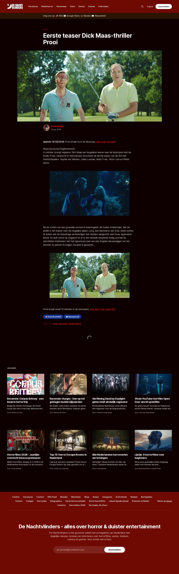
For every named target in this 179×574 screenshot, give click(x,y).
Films (72, 6)
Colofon (15, 497)
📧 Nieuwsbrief (72, 317)
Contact (40, 497)
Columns (61, 505)
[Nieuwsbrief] (99, 15)
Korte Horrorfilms (97, 501)
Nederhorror (47, 6)
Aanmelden (163, 6)
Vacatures (33, 6)
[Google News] (71, 15)
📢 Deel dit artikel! (53, 317)
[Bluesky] (86, 15)
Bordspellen (146, 497)
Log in (150, 6)
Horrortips (41, 501)
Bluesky (64, 497)
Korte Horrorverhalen (75, 501)
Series (82, 6)
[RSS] (59, 15)
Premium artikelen (140, 501)
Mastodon (76, 497)
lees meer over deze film (102, 309)
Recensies (61, 6)
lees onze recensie (105, 142)
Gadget (29, 501)
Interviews (103, 6)
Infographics (56, 501)
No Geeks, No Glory (98, 505)
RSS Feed (52, 497)
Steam (96, 497)
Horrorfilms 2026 (77, 505)
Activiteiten (121, 497)
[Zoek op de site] (142, 6)
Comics (18, 501)
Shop (86, 497)
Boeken (133, 497)
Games (91, 6)
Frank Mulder (57, 126)
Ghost (169, 501)
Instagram (107, 497)
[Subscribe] (114, 550)
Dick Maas (63, 324)
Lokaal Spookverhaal (118, 501)
